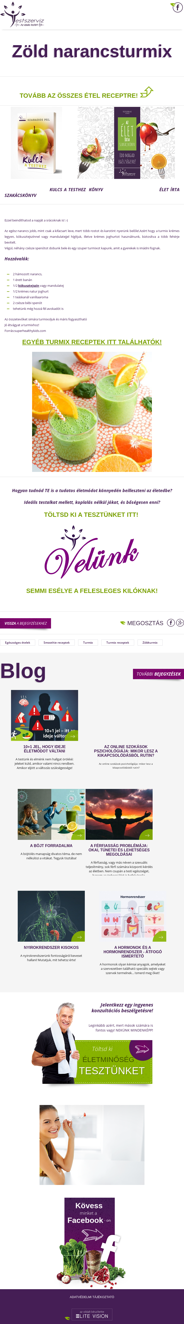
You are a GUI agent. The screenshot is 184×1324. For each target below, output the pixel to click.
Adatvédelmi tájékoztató (92, 1297)
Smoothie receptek (57, 643)
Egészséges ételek (17, 643)
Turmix (88, 643)
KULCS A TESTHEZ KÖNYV (78, 189)
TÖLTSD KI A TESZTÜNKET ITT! (91, 514)
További (159, 674)
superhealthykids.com (30, 331)
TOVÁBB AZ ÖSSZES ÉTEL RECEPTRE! (79, 95)
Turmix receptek (117, 643)
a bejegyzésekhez (26, 623)
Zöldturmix (150, 643)
